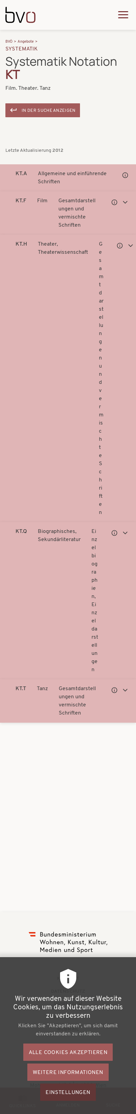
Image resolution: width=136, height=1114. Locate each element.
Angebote (26, 42)
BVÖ (8, 42)
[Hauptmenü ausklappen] (123, 14)
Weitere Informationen (68, 1082)
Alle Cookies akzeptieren (68, 1062)
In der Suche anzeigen (49, 110)
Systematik (21, 49)
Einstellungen (68, 1102)
